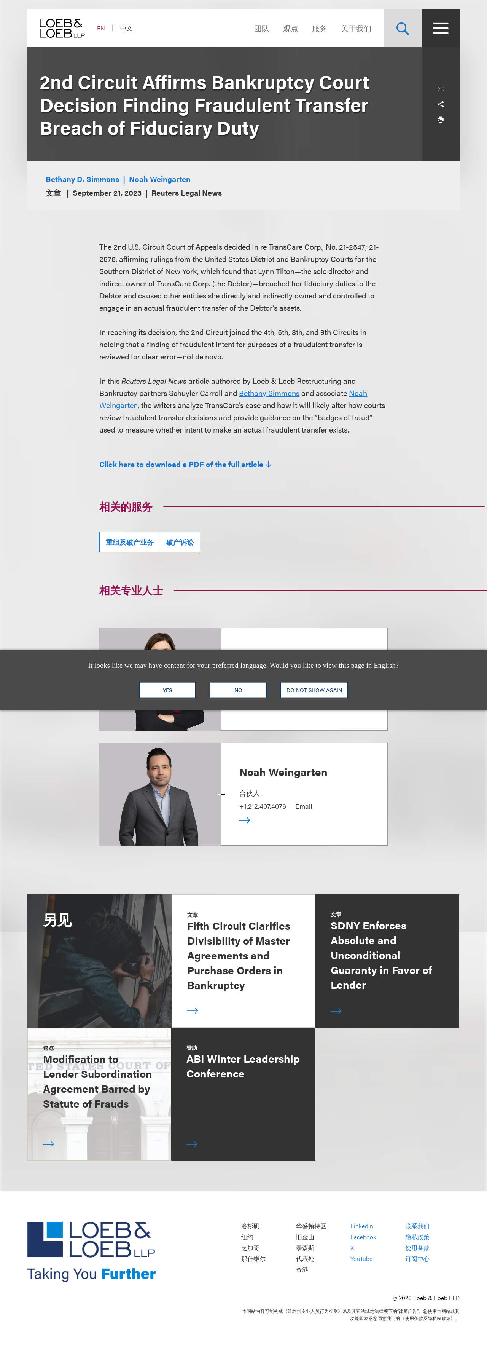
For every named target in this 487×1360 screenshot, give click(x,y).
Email (303, 806)
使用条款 (417, 1247)
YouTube (361, 1258)
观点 (290, 28)
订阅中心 (417, 1258)
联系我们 (417, 1226)
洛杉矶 (250, 1226)
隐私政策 (417, 1236)
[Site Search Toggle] (403, 28)
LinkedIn (361, 1226)
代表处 (305, 1258)
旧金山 (305, 1236)
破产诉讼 (180, 542)
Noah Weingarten (160, 178)
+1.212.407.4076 (262, 806)
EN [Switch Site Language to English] (101, 28)
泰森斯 (305, 1247)
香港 (302, 1269)
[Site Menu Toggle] (441, 28)
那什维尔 (253, 1258)
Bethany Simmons (269, 392)
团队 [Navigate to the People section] (261, 28)
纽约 (247, 1236)
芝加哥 (250, 1247)
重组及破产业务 (130, 542)
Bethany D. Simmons (82, 178)
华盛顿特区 (311, 1226)
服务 (319, 28)
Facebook (363, 1236)
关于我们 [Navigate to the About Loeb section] (356, 28)
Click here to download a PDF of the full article (181, 464)
